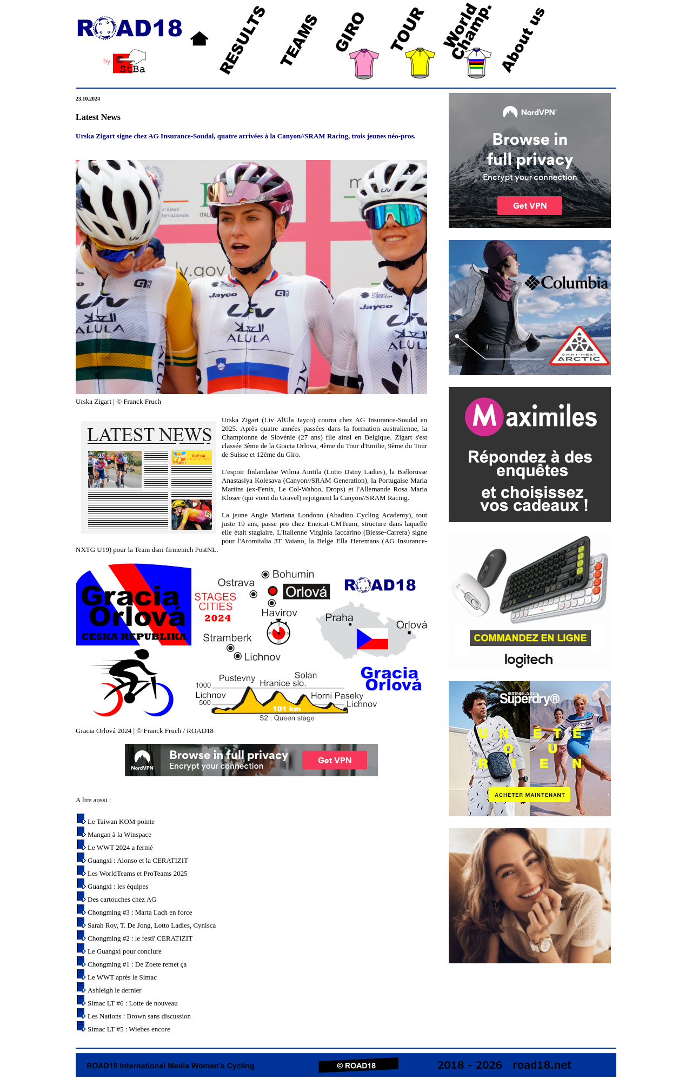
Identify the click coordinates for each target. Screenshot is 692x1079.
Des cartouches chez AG (122, 899)
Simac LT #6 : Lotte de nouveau (133, 1003)
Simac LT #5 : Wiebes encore (129, 1029)
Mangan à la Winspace (119, 834)
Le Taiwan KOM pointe (121, 821)
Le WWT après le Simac (122, 977)
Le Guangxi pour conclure (125, 951)
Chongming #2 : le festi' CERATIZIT (140, 938)
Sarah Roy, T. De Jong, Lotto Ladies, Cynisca (152, 925)
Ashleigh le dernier (115, 990)
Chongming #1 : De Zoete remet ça (137, 964)
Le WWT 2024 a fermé (120, 847)
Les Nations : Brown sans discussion (139, 1016)
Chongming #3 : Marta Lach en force (140, 912)
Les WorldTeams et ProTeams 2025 (138, 873)
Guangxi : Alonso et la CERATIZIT (138, 860)
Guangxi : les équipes (118, 886)
